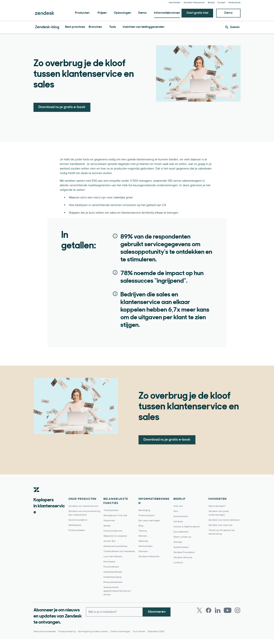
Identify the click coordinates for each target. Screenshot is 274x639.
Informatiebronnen (167, 12)
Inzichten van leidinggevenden (143, 27)
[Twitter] (199, 610)
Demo (142, 12)
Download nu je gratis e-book (61, 107)
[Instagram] (237, 610)
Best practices (75, 27)
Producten (82, 12)
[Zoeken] (233, 27)
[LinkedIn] (218, 610)
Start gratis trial (197, 12)
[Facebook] (209, 610)
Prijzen (102, 12)
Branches (95, 27)
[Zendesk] (36, 495)
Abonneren (157, 612)
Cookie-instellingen (120, 631)
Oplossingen (122, 12)
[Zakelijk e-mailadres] (114, 611)
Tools (112, 27)
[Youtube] (227, 610)
